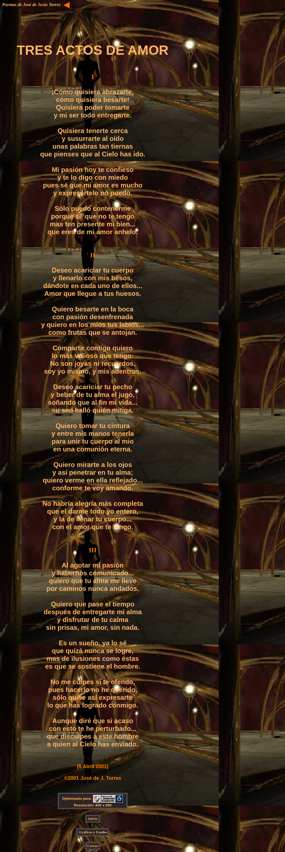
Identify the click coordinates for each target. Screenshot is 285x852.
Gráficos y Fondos (92, 832)
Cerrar (92, 846)
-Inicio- (92, 818)
